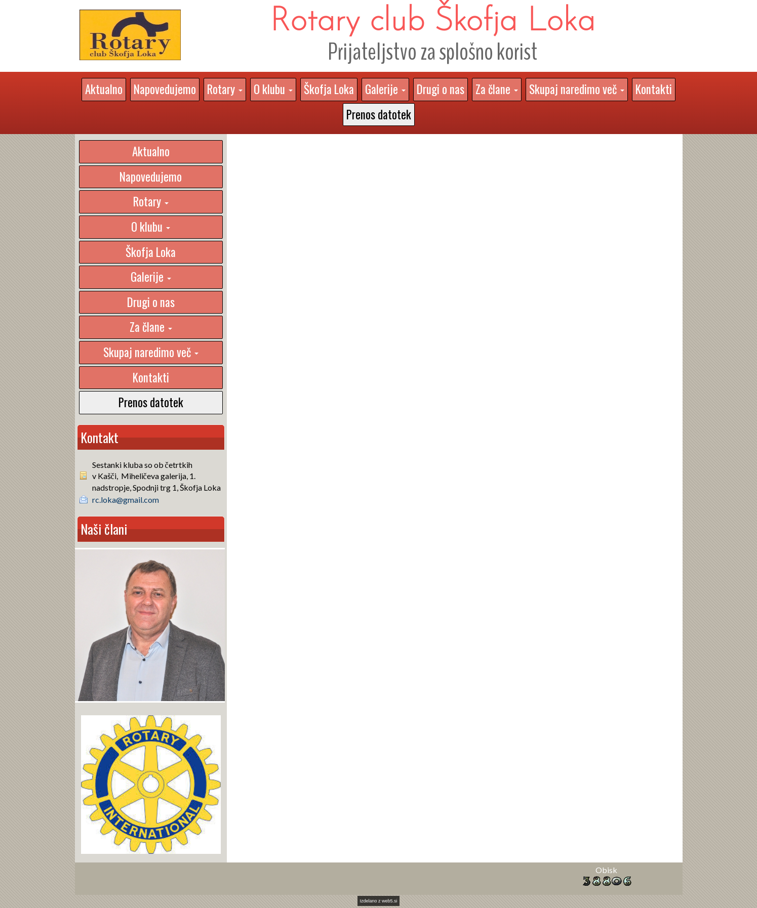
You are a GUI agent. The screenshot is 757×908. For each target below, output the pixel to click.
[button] (225, 89)
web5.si (389, 900)
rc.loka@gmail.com (125, 499)
